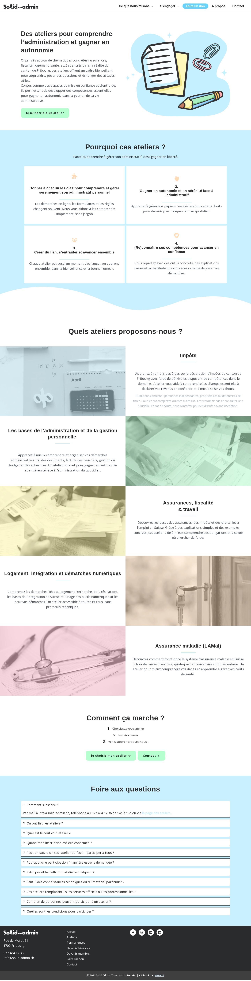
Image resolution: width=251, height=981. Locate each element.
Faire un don (197, 8)
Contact (238, 8)
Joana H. (159, 976)
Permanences (76, 946)
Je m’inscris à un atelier (45, 116)
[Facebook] (133, 937)
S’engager (172, 7)
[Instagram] (142, 937)
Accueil (72, 936)
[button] (155, 7)
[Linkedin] (160, 937)
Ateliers (72, 941)
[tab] (125, 813)
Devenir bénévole (78, 951)
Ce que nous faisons (140, 7)
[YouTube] (151, 937)
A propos (219, 8)
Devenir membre (78, 956)
